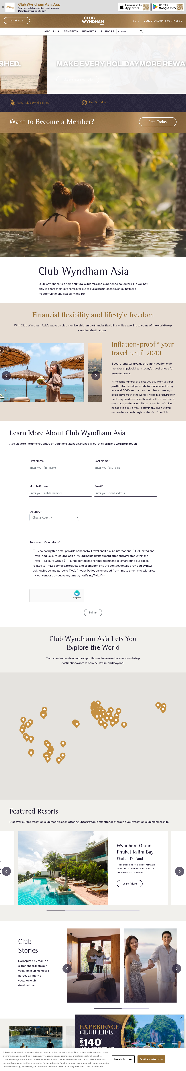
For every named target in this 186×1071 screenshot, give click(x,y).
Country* (54, 515)
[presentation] (6, 375)
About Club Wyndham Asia (33, 102)
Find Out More (98, 102)
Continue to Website (151, 1059)
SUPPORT (107, 31)
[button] (124, 725)
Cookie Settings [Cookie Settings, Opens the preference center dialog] (123, 1059)
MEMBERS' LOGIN (154, 21)
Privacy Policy (86, 570)
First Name (36, 460)
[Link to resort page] (63, 868)
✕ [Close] (181, 1017)
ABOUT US (52, 31)
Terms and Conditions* (44, 542)
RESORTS (89, 31)
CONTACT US (174, 21)
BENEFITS (71, 31)
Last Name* (102, 460)
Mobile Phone (38, 486)
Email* (98, 486)
